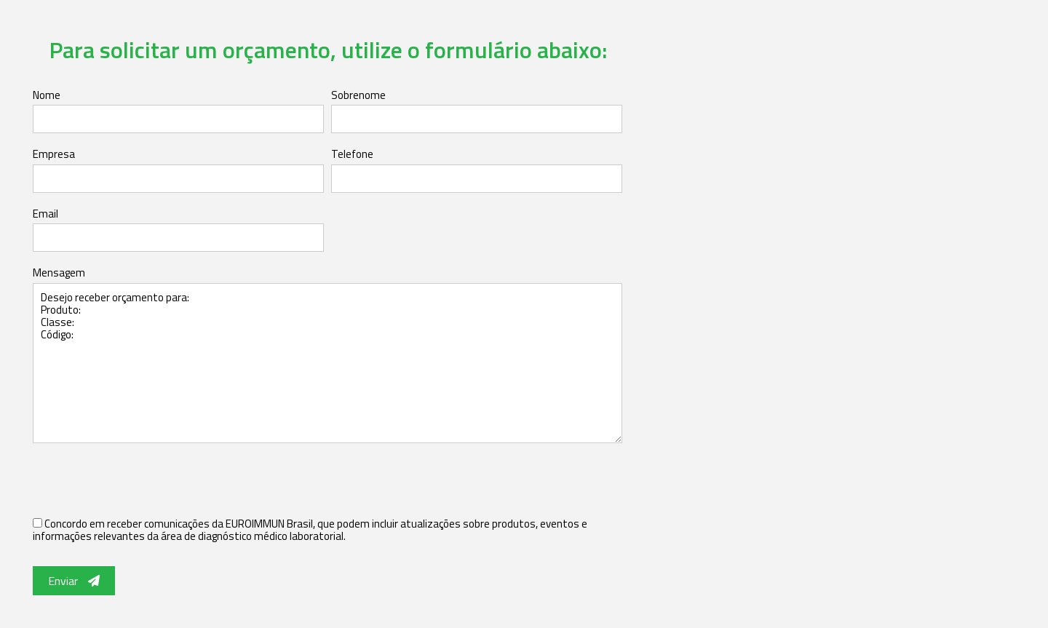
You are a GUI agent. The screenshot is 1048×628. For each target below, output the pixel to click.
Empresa (54, 154)
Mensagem (59, 272)
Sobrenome (358, 95)
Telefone (352, 154)
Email (45, 213)
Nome (46, 95)
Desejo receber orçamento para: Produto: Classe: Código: (327, 363)
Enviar (74, 580)
